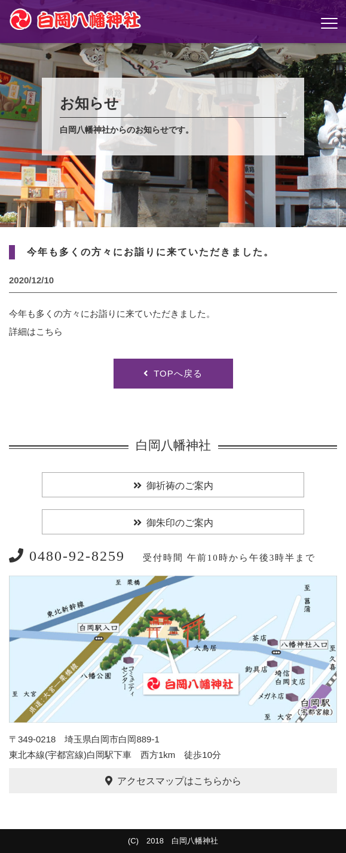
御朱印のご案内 (179, 523)
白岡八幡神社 (173, 445)
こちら (49, 331)
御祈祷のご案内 (179, 486)
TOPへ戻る (178, 373)
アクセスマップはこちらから (179, 781)
